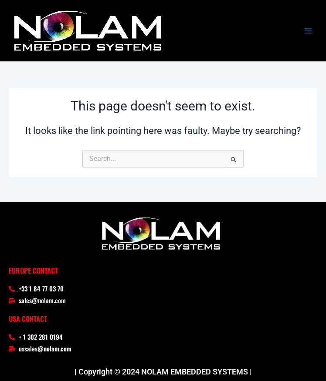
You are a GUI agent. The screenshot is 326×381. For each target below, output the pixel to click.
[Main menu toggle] (308, 31)
